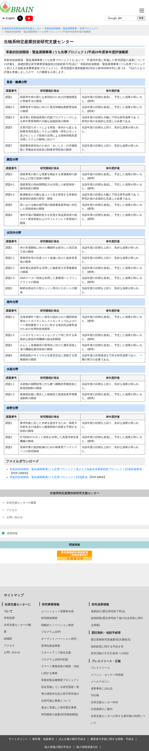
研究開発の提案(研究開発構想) (59, 714)
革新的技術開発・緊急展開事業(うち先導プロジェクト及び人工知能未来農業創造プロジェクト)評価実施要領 (76, 469)
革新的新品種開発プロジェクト (60, 680)
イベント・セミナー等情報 (107, 674)
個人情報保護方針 (87, 746)
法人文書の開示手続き (72, 739)
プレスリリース (100, 667)
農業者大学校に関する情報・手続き (112, 739)
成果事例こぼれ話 (102, 688)
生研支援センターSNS (104, 702)
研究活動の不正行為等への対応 (110, 653)
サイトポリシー (18, 739)
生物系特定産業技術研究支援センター (22, 28)
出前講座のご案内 (102, 709)
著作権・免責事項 (43, 739)
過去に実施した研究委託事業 (58, 707)
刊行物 (95, 695)
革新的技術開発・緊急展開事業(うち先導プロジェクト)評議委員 (48, 477)
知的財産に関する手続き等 (107, 646)
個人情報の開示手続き (58, 746)
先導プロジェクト (89, 28)
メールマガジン (100, 681)
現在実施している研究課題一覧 (60, 686)
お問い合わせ (12, 652)
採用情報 (12, 533)
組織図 (8, 638)
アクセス (9, 645)
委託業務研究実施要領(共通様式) (111, 639)
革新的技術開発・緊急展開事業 (60, 28)
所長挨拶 (9, 617)
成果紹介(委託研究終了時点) (108, 611)
